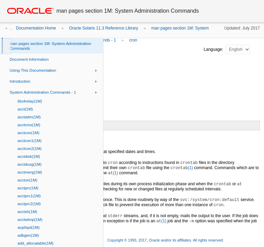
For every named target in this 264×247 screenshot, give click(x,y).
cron (133, 40)
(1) (181, 167)
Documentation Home (36, 28)
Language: (214, 49)
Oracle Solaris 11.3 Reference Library (103, 28)
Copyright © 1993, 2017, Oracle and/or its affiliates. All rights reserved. (165, 240)
